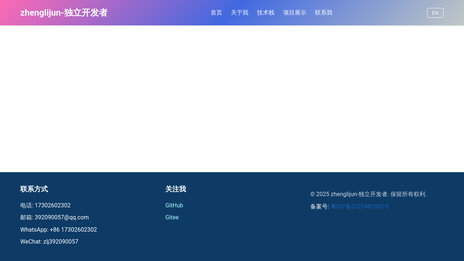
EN (435, 13)
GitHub (174, 205)
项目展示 (294, 12)
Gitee (172, 217)
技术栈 (265, 12)
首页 (216, 12)
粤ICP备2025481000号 (360, 206)
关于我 (239, 12)
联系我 (323, 12)
